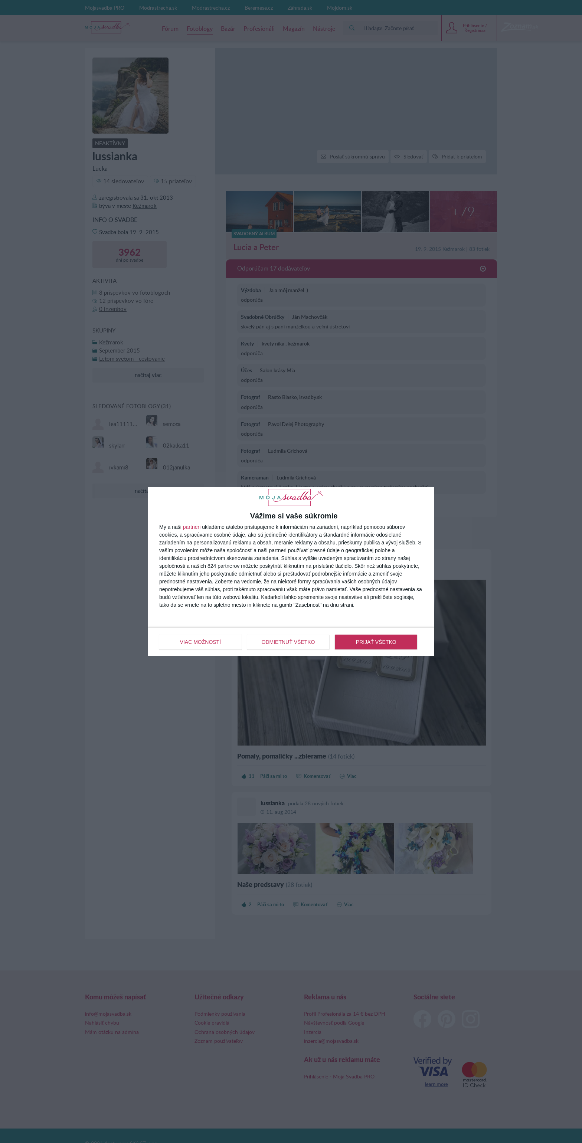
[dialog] (291, 571)
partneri (191, 527)
